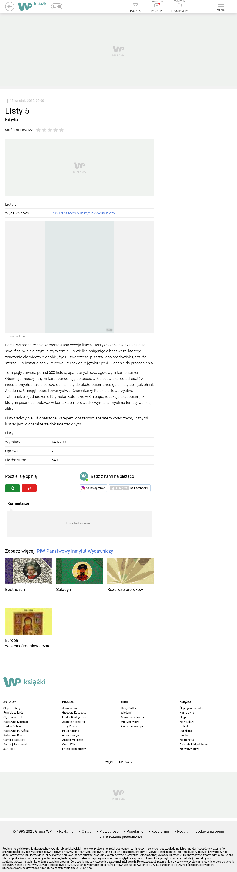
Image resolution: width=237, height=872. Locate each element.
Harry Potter (128, 708)
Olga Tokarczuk (13, 717)
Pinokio (184, 735)
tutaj (90, 868)
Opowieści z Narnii (132, 717)
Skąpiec (184, 717)
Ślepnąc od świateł (191, 708)
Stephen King (11, 708)
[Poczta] (135, 8)
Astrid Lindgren (71, 735)
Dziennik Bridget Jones (194, 744)
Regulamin (160, 831)
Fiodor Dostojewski (74, 717)
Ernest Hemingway (74, 749)
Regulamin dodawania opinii (200, 831)
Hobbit (184, 726)
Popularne (135, 831)
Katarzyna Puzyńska (16, 730)
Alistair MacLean (72, 740)
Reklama (66, 831)
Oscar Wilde (69, 744)
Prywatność (108, 831)
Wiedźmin (127, 712)
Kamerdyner (187, 712)
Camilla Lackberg (14, 740)
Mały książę (187, 721)
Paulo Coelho (70, 730)
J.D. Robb (9, 749)
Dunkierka (186, 730)
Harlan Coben (12, 726)
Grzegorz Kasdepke (74, 712)
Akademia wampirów (134, 726)
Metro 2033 (187, 740)
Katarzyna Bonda (14, 735)
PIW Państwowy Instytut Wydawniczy (83, 213)
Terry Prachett (71, 726)
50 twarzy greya (190, 749)
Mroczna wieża (130, 721)
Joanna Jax (69, 708)
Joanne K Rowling (73, 721)
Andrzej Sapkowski (15, 744)
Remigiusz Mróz (13, 712)
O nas (86, 831)
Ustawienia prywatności (122, 837)
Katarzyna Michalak (15, 721)
